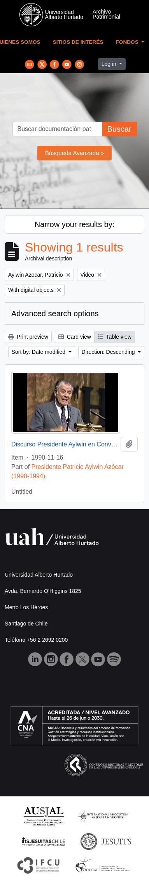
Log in (110, 64)
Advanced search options (55, 313)
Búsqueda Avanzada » (74, 153)
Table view (114, 337)
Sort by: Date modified (39, 352)
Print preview (28, 337)
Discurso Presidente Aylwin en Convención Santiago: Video (64, 444)
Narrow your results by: (75, 224)
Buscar (119, 129)
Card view (74, 337)
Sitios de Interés (78, 42)
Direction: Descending (109, 352)
